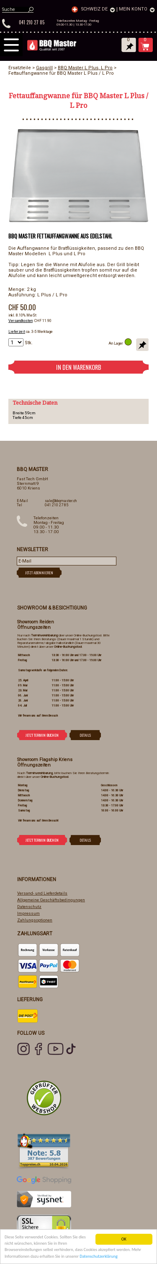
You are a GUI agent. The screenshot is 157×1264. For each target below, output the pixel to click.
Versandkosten (20, 321)
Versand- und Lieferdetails (42, 893)
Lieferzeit (16, 332)
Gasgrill (44, 68)
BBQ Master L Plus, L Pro (85, 68)
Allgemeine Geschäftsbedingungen (51, 900)
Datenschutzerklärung (99, 1256)
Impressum (28, 913)
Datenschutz (29, 906)
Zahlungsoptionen (34, 920)
